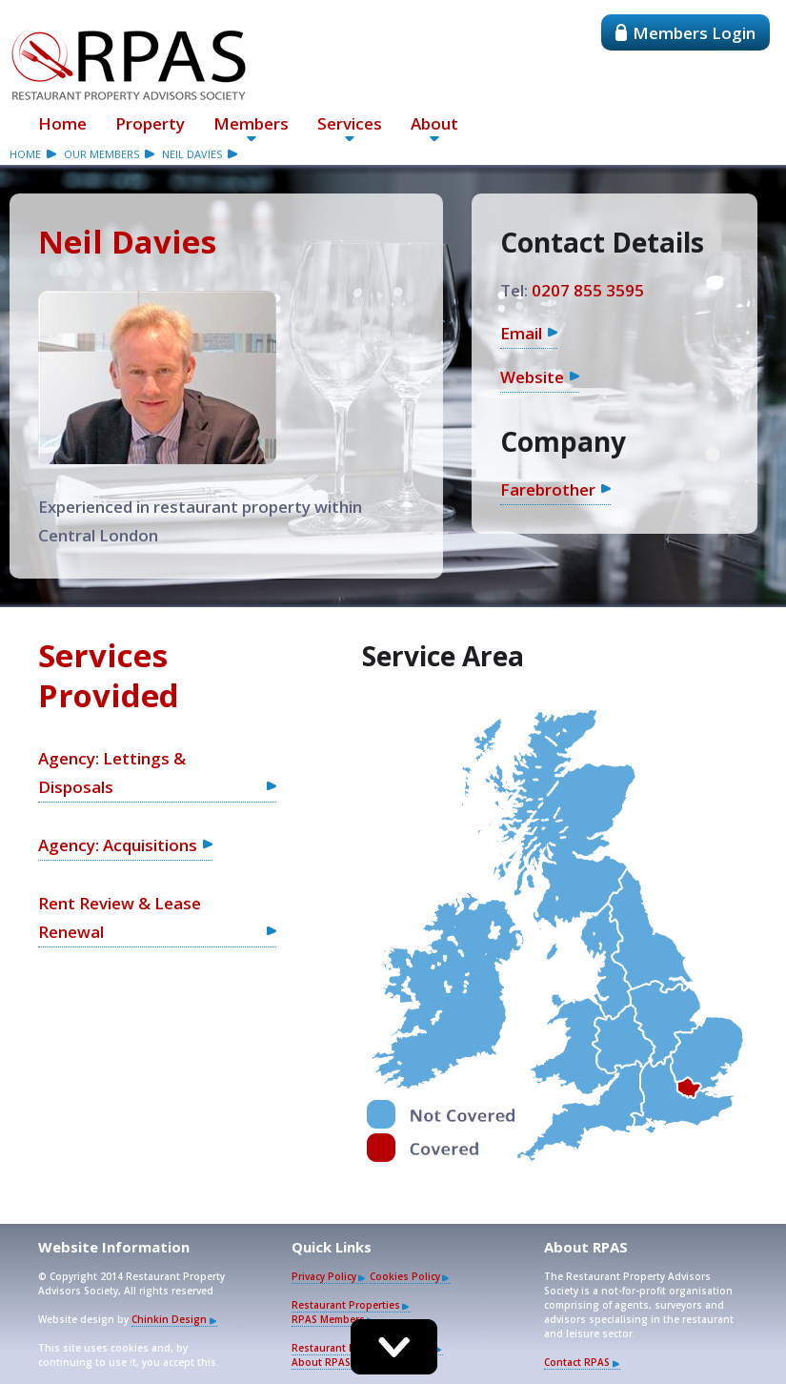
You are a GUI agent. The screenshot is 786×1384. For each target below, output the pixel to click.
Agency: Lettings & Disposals (112, 772)
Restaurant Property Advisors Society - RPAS (129, 63)
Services (349, 123)
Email (521, 333)
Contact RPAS (577, 1362)
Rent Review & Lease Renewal (119, 917)
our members (101, 154)
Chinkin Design (169, 1319)
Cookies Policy (405, 1276)
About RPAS (321, 1362)
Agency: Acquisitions (117, 845)
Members (251, 123)
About (434, 123)
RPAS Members (328, 1319)
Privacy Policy (324, 1276)
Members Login (685, 33)
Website (532, 377)
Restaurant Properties (346, 1305)
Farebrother (547, 489)
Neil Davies (192, 154)
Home (62, 123)
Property (150, 123)
